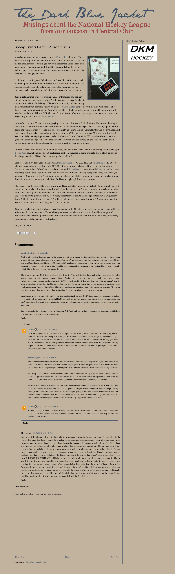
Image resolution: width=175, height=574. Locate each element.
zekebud (25, 253)
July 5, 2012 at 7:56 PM (39, 253)
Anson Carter (68, 106)
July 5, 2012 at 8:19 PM (47, 329)
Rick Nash (60, 57)
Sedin (44, 116)
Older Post (115, 557)
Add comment (22, 486)
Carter (17, 169)
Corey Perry (102, 169)
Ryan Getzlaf (75, 169)
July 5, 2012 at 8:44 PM (46, 357)
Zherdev (56, 129)
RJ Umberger (99, 162)
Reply (23, 318)
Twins (51, 116)
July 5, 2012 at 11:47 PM (42, 433)
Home (67, 557)
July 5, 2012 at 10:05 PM (48, 406)
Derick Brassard (64, 162)
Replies (27, 324)
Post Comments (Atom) (36, 562)
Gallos (24, 51)
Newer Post (20, 557)
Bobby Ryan (20, 152)
